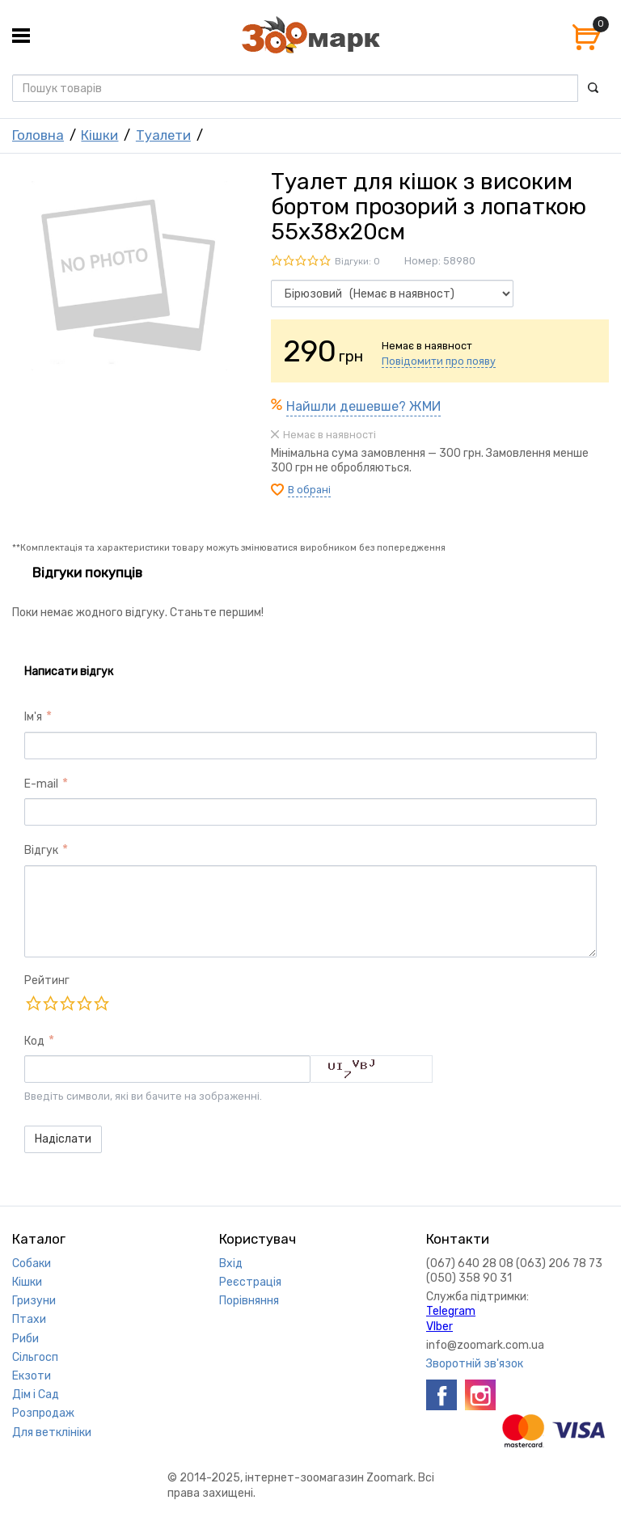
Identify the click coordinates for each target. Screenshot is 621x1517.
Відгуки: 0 (357, 261)
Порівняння (249, 1301)
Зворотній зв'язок (474, 1364)
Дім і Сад (35, 1394)
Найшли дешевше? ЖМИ (363, 406)
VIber (439, 1326)
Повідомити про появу (439, 361)
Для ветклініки (51, 1432)
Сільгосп (35, 1357)
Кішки (99, 135)
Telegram (450, 1311)
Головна (38, 135)
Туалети (163, 135)
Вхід (231, 1263)
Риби (25, 1339)
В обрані (309, 490)
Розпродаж (43, 1413)
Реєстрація (250, 1282)
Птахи (29, 1319)
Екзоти (31, 1376)
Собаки (31, 1263)
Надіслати (63, 1139)
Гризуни (34, 1301)
